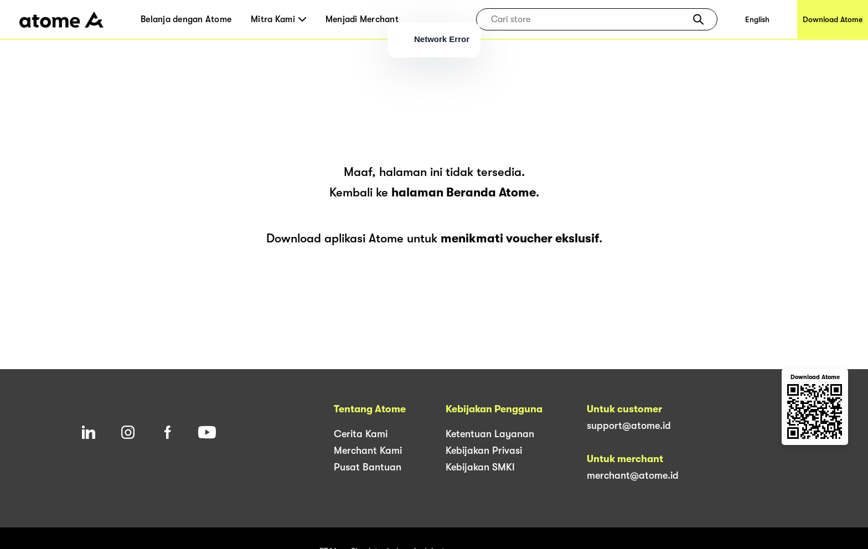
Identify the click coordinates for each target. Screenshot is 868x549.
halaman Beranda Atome (463, 192)
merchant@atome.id (633, 475)
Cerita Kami (361, 433)
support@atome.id (629, 425)
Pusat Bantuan (367, 467)
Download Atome (832, 19)
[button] (698, 19)
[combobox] (589, 19)
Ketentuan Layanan (490, 433)
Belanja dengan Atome (186, 19)
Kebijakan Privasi (484, 450)
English (757, 19)
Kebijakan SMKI (480, 467)
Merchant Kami (368, 450)
